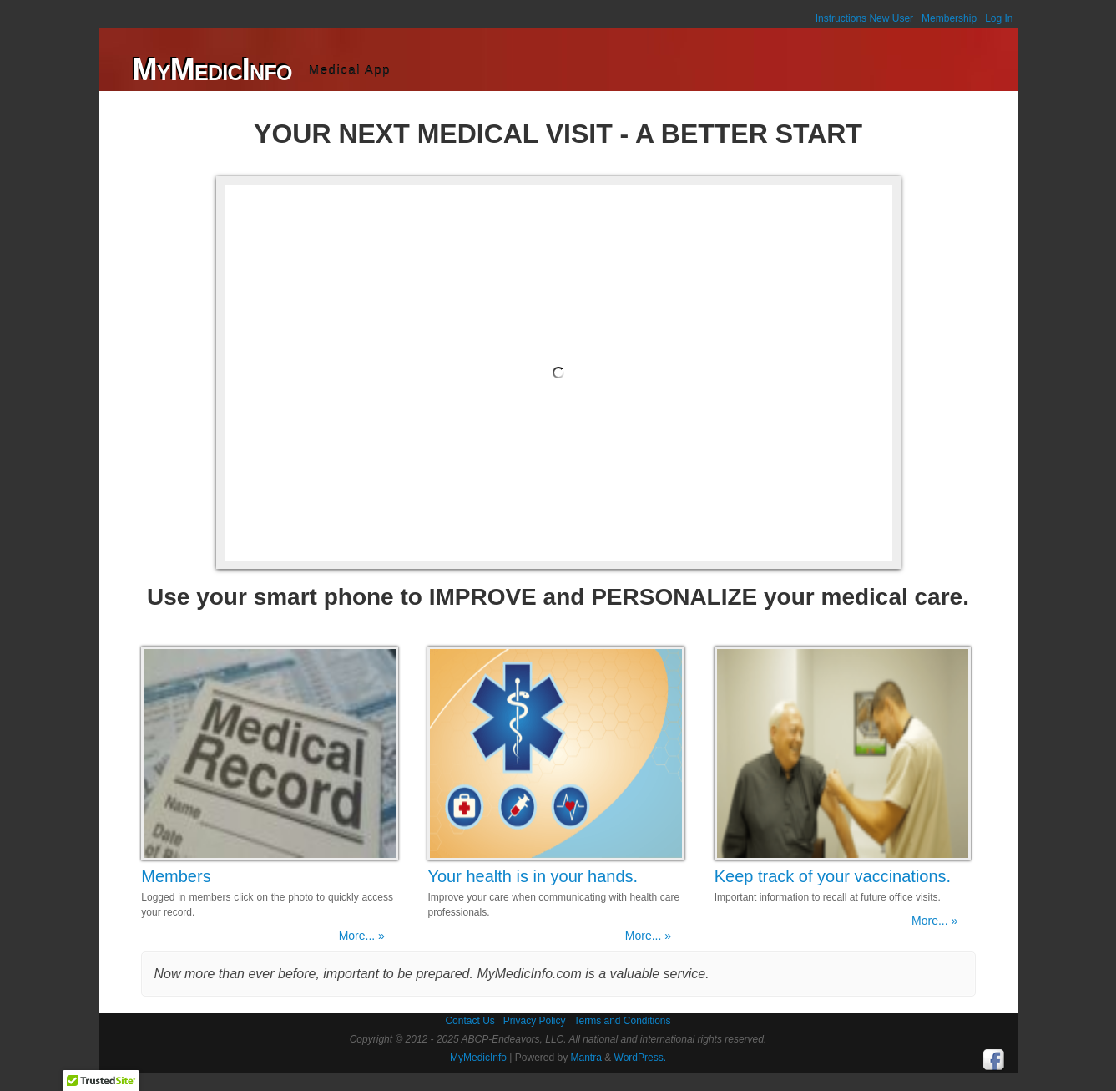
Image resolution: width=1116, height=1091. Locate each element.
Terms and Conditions (621, 1021)
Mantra (586, 1057)
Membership (949, 18)
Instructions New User (864, 18)
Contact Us (469, 1021)
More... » (362, 935)
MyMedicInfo (212, 70)
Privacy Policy (534, 1021)
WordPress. (640, 1057)
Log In (998, 18)
